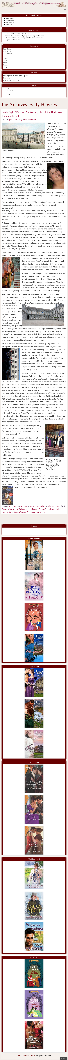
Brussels (5, 509)
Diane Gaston (9, 18)
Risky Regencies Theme (25, 1055)
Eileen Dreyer (50, 509)
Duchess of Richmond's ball (20, 509)
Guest (31, 506)
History (37, 506)
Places (5, 62)
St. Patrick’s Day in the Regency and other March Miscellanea (24, 38)
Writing (5, 67)
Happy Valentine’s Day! (12, 40)
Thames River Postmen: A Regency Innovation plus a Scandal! (24, 36)
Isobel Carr (8, 24)
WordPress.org (9, 95)
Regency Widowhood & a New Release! (17, 34)
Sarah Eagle (13, 512)
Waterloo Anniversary (27, 512)
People (5, 60)
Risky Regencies (53, 506)
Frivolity (5, 58)
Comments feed (10, 93)
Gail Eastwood (9, 22)
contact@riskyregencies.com (11, 80)
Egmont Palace (38, 509)
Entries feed (9, 91)
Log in (7, 89)
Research (5, 65)
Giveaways (24, 506)
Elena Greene (9, 20)
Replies (41, 512)
